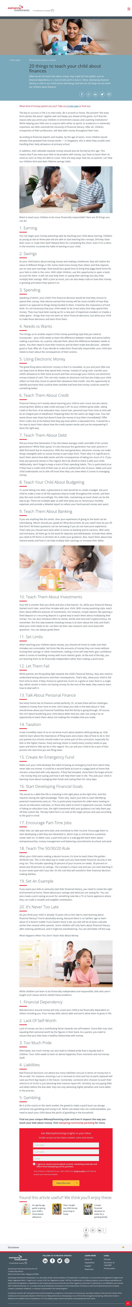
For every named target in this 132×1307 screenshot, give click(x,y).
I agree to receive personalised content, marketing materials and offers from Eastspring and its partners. (66, 1165)
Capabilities (89, 1262)
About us (88, 1259)
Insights (88, 1266)
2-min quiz (73, 106)
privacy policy (80, 1171)
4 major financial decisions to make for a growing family (100, 1211)
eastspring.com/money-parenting (76, 1122)
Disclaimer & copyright (109, 1263)
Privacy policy (109, 1268)
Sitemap (107, 1259)
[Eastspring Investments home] (65, 9)
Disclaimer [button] (13, 1247)
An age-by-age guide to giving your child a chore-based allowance (38, 1211)
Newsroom (89, 1269)
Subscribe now (63, 1183)
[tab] (66, 1247)
